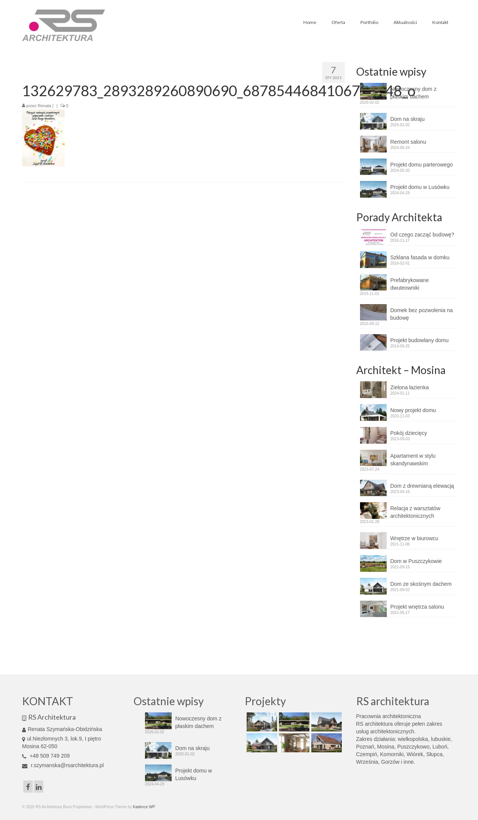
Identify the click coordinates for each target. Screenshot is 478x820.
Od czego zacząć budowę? (422, 235)
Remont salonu (408, 142)
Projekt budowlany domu (419, 340)
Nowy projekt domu (413, 410)
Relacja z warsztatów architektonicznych (415, 512)
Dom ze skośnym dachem (421, 584)
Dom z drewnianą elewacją (422, 486)
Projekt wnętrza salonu (417, 607)
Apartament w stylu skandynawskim (413, 459)
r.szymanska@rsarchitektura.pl (63, 765)
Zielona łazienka (409, 387)
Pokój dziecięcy (408, 433)
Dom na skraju (407, 119)
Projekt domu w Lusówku (420, 187)
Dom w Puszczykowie (416, 561)
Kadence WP (144, 807)
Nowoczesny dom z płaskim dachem (413, 93)
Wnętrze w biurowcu (414, 538)
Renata (44, 105)
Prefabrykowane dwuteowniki (409, 284)
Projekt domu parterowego (421, 165)
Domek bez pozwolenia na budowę (421, 314)
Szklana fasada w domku (420, 257)
